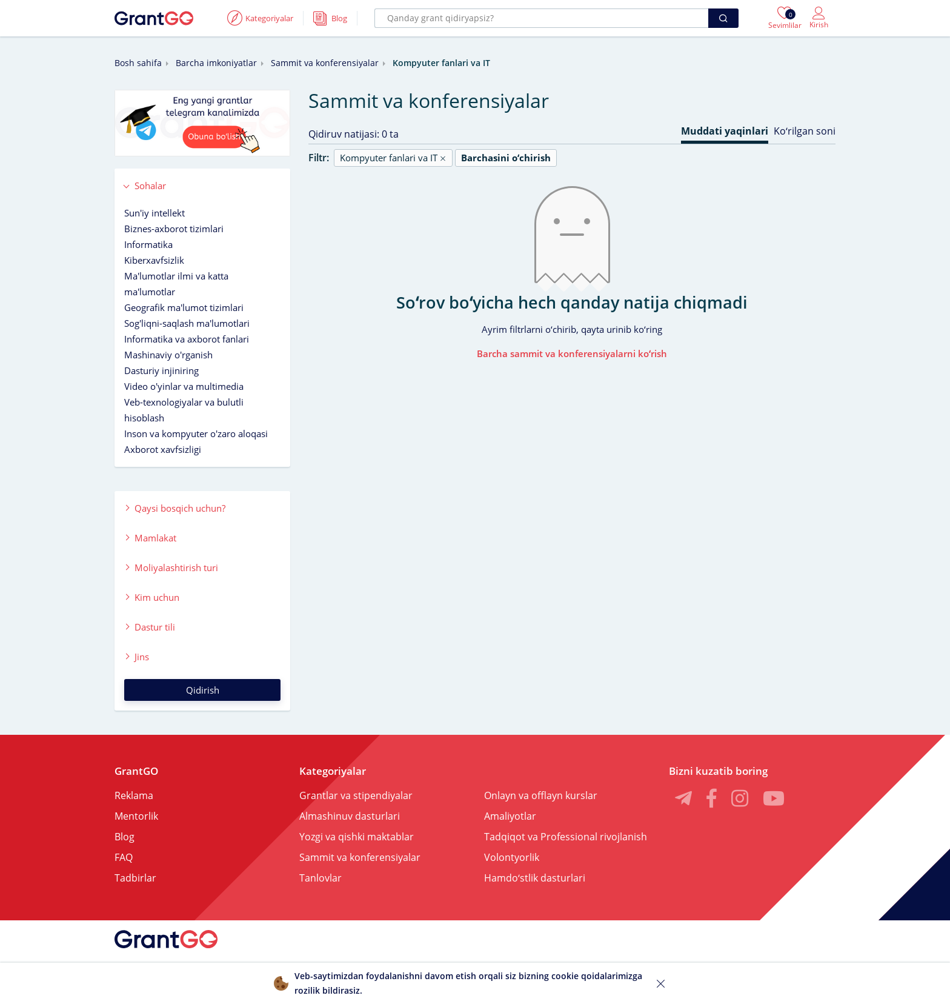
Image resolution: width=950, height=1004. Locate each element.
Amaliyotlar (510, 816)
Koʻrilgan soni (804, 131)
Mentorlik (136, 816)
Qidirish (202, 690)
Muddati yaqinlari (724, 131)
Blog (125, 836)
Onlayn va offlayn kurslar (540, 795)
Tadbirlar (135, 878)
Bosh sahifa (138, 63)
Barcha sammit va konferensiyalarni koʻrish (572, 353)
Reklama (134, 795)
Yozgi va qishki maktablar (356, 836)
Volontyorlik (511, 857)
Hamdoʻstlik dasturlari (534, 878)
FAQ (124, 857)
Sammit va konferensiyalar (325, 63)
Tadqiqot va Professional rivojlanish (565, 836)
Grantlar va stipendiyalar (356, 795)
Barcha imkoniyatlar (216, 63)
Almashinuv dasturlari (349, 816)
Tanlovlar (320, 878)
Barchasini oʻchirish (506, 158)
